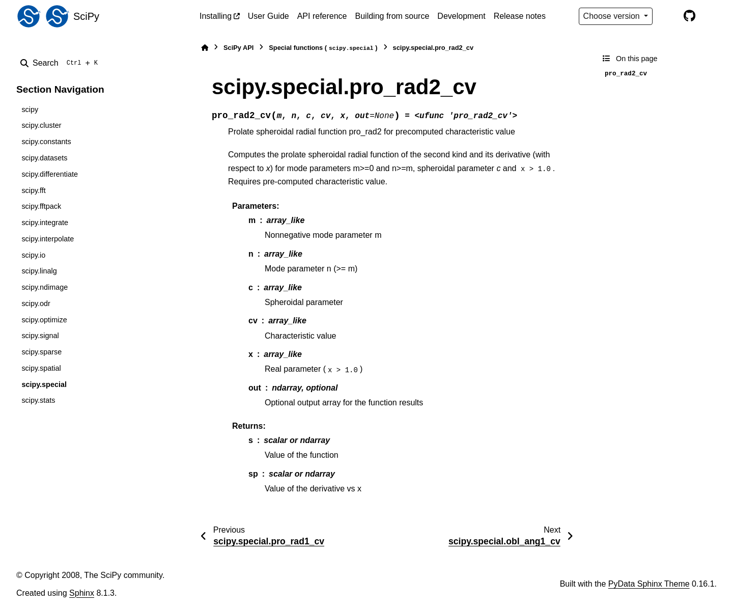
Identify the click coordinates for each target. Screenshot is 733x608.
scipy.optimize (44, 320)
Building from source (392, 16)
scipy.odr (35, 303)
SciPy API (238, 47)
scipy (29, 109)
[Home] (204, 47)
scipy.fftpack (41, 206)
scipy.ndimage (44, 287)
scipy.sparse (41, 352)
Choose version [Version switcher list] (612, 16)
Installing (216, 16)
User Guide (268, 16)
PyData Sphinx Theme (649, 583)
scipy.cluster (41, 125)
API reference (322, 16)
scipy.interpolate (47, 239)
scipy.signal (40, 335)
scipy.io (33, 255)
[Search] (61, 63)
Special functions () (323, 48)
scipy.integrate (44, 222)
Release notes (520, 16)
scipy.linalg (39, 271)
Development (461, 16)
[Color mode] (668, 16)
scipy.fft (33, 190)
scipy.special (44, 384)
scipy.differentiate (49, 174)
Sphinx (81, 593)
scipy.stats (38, 400)
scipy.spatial (41, 368)
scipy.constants (46, 141)
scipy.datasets (44, 158)
